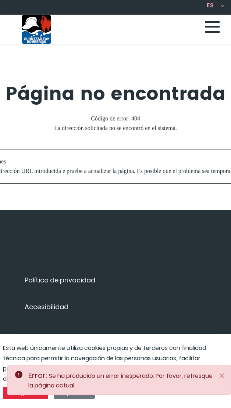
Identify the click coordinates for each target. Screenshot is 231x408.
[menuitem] (60, 282)
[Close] (222, 376)
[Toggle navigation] (212, 27)
